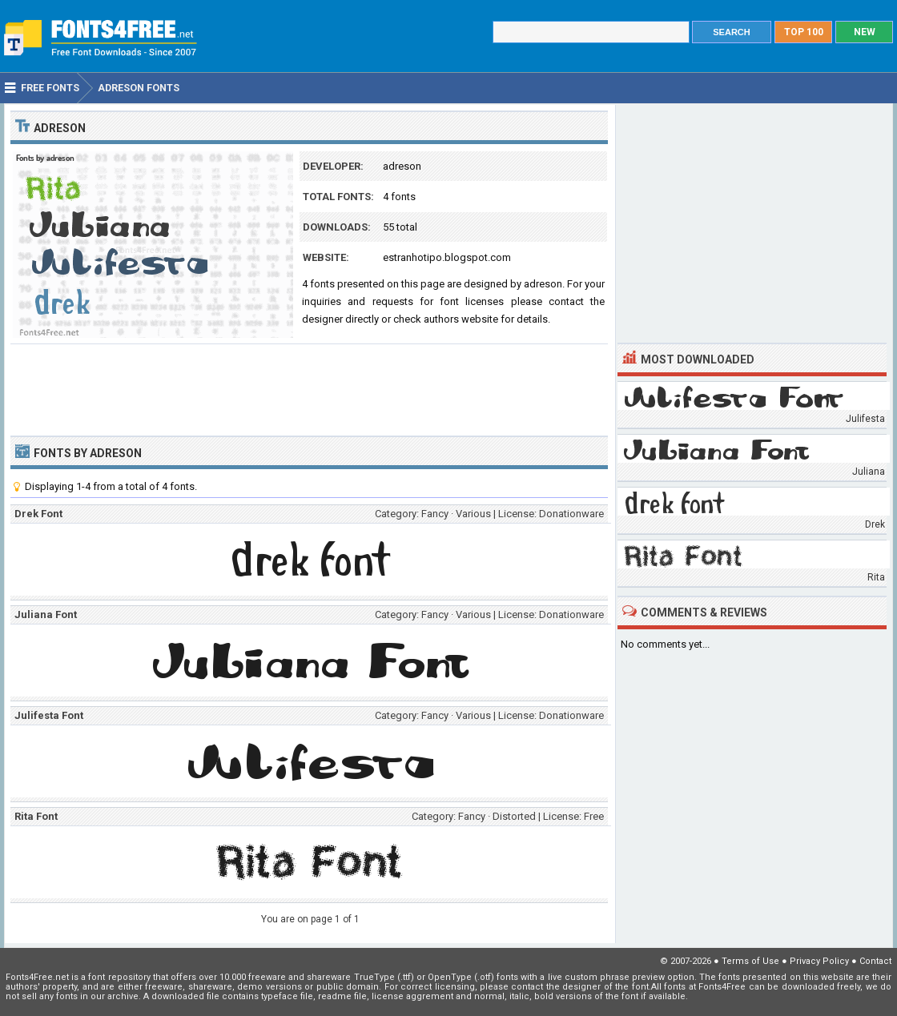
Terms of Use (750, 961)
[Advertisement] (309, 388)
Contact (875, 961)
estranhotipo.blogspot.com (447, 257)
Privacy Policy (819, 961)
